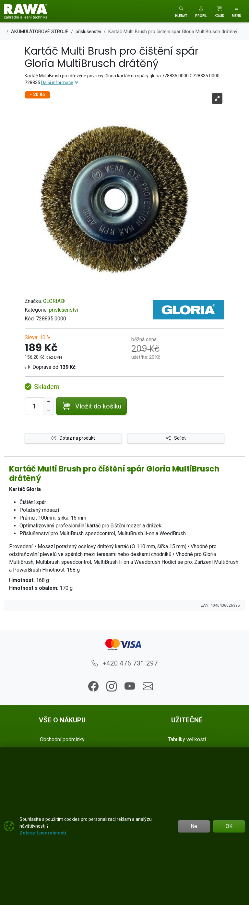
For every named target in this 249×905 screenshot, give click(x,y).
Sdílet (176, 438)
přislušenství (63, 310)
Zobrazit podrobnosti (42, 832)
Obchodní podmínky (62, 739)
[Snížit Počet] (48, 410)
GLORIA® (54, 301)
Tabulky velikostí (187, 739)
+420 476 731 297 (124, 663)
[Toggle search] (181, 11)
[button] (201, 11)
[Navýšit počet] (48, 401)
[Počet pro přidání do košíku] (34, 406)
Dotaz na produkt (73, 438)
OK (229, 826)
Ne (194, 826)
